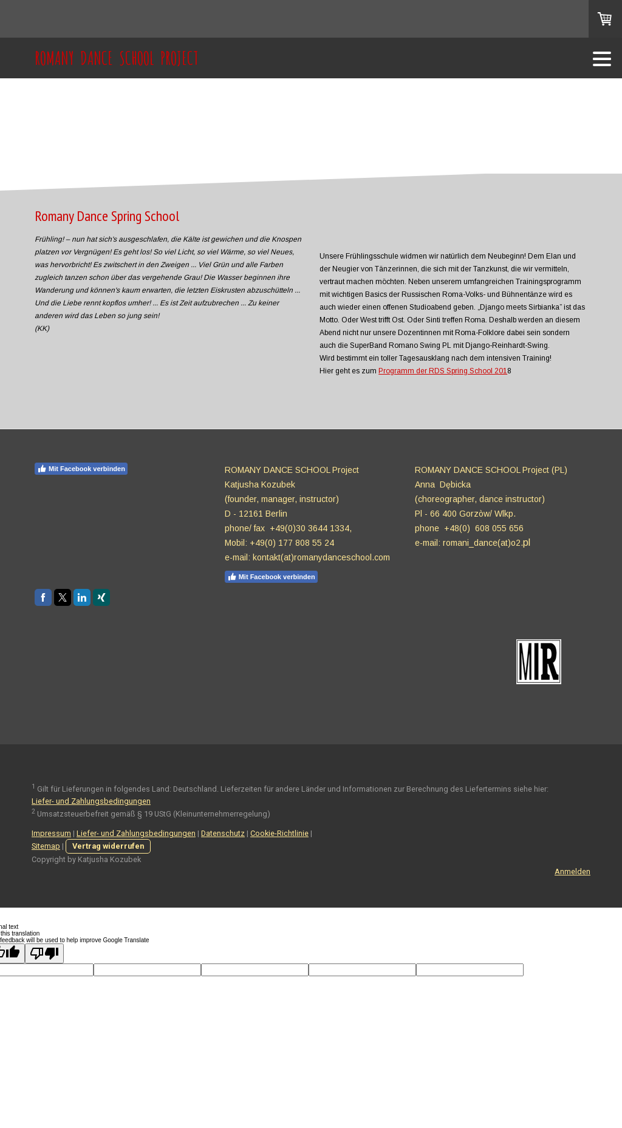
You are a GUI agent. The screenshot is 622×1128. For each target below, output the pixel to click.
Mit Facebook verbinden (81, 469)
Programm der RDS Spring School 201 (442, 371)
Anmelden (572, 871)
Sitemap (46, 846)
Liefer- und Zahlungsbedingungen (91, 801)
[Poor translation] (44, 953)
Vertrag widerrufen (108, 846)
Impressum (51, 833)
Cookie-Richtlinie (279, 833)
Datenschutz (223, 833)
